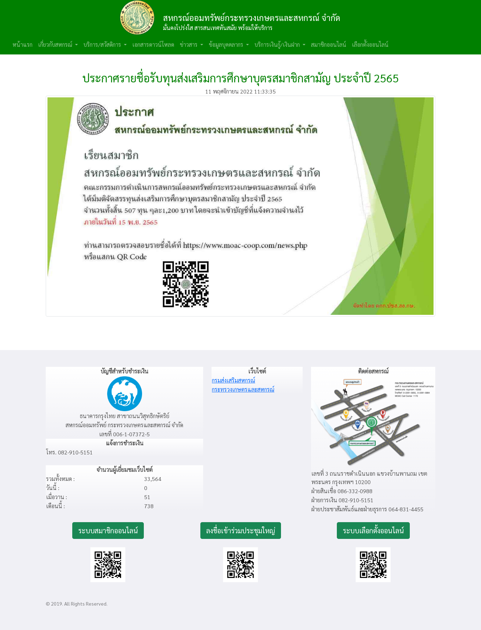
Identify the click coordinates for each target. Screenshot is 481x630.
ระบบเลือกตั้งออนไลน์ (373, 530)
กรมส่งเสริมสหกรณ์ (233, 380)
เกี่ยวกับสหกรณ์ (56, 44)
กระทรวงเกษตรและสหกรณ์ (243, 389)
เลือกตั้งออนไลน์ (370, 44)
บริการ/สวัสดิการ (103, 44)
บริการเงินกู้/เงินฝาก (277, 44)
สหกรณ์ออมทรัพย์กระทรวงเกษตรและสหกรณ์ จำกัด (251, 17)
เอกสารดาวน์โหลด (153, 44)
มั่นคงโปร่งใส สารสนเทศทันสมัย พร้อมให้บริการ (218, 27)
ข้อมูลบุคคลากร (227, 44)
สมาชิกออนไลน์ (328, 44)
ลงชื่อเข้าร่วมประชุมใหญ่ (240, 530)
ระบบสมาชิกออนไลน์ (108, 530)
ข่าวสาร (189, 44)
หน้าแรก (22, 44)
